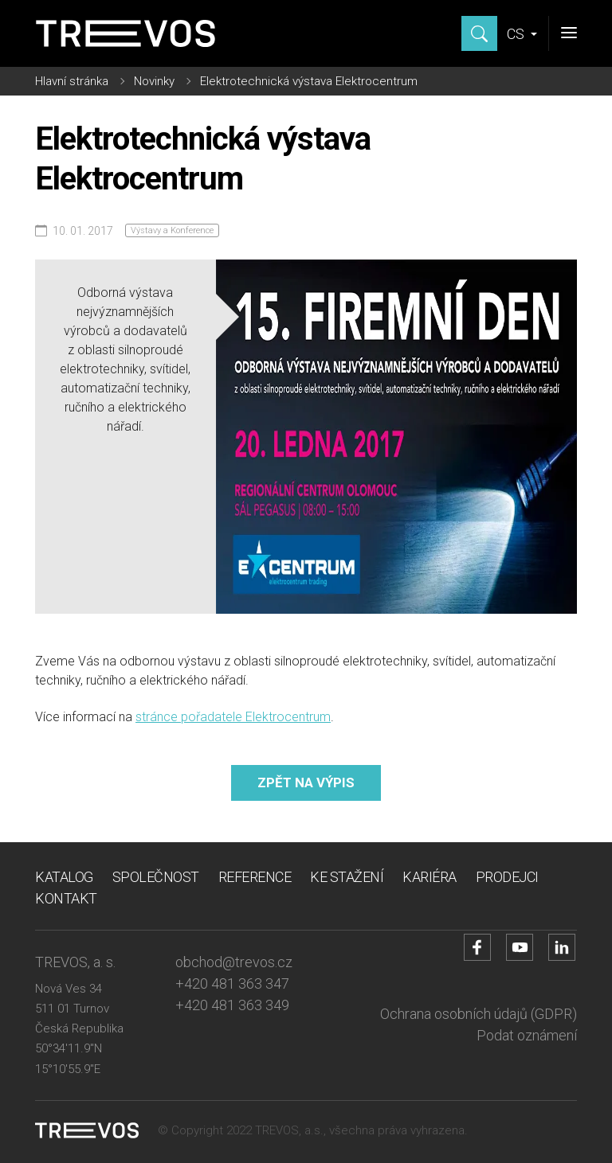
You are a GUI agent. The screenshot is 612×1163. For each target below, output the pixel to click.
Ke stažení (346, 876)
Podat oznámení (527, 1035)
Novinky (154, 81)
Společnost (155, 876)
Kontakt (66, 898)
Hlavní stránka (71, 81)
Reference (255, 876)
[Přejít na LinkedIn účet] (561, 947)
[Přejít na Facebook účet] (477, 947)
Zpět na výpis (306, 782)
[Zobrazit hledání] (479, 33)
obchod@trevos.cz (233, 962)
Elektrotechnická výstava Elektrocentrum (309, 81)
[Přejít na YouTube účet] (519, 947)
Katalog (64, 876)
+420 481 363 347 (232, 983)
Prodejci (507, 876)
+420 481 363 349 (232, 1005)
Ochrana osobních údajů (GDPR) (478, 1013)
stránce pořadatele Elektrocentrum (233, 716)
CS (517, 33)
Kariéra (429, 876)
